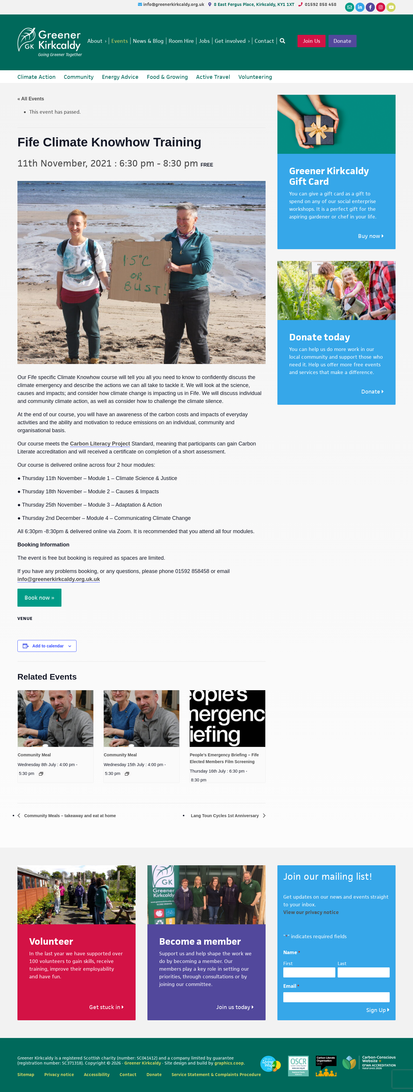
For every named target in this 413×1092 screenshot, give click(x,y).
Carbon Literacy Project (100, 444)
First (288, 964)
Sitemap (25, 1074)
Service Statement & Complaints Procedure (216, 1074)
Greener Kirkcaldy (49, 39)
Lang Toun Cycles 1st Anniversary (221, 815)
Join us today (235, 1007)
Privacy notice (59, 1074)
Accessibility (97, 1074)
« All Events (30, 98)
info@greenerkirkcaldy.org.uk (174, 4)
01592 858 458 (320, 4)
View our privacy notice (311, 912)
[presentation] (55, 718)
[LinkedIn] (360, 7)
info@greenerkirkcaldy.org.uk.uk (58, 579)
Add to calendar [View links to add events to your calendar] (48, 646)
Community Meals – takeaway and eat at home (76, 815)
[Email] (349, 7)
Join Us (321, 41)
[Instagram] (380, 7)
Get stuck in (106, 1007)
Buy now (371, 236)
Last (342, 964)
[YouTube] (391, 7)
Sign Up (376, 1010)
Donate (353, 41)
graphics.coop (229, 1063)
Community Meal (34, 755)
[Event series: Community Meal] (41, 774)
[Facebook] (370, 7)
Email (291, 986)
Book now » (39, 597)
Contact (128, 1074)
